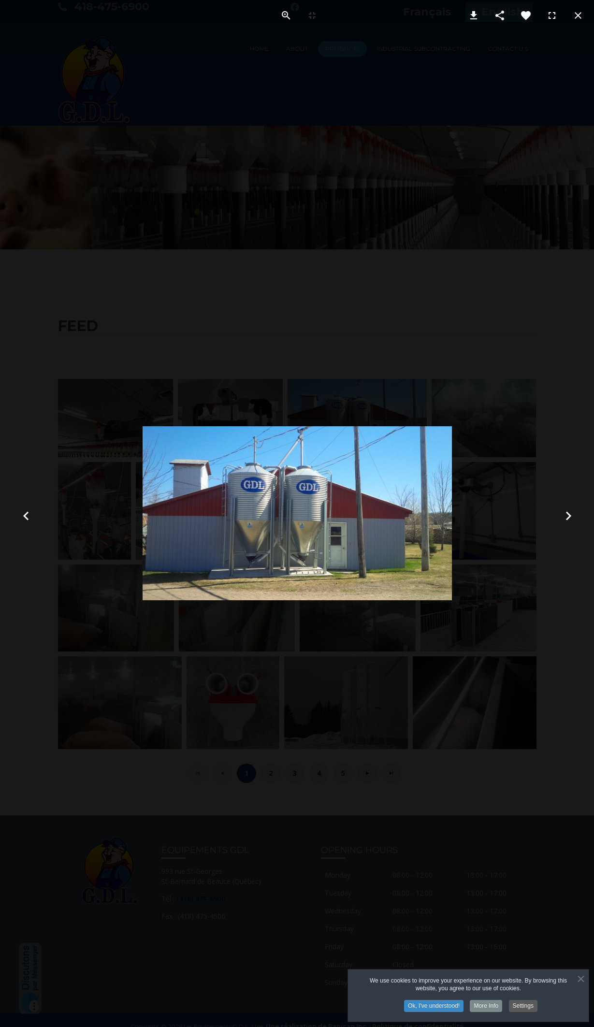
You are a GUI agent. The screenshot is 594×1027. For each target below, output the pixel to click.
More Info (486, 1004)
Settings (523, 1004)
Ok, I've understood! (434, 1004)
